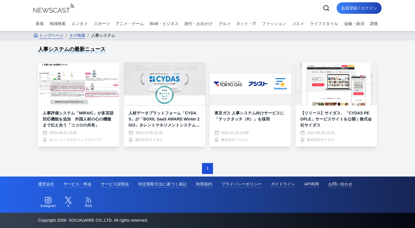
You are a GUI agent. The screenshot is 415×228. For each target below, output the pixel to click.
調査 (374, 23)
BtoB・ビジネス (164, 23)
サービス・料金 (77, 184)
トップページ (48, 35)
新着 (40, 23)
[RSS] (88, 202)
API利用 (311, 184)
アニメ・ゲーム (130, 23)
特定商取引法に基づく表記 (162, 184)
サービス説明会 (115, 184)
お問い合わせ (340, 184)
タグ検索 (77, 35)
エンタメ (79, 23)
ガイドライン (283, 184)
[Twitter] (68, 202)
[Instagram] (48, 202)
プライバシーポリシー (241, 184)
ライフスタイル (324, 23)
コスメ (298, 23)
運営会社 (46, 184)
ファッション (274, 23)
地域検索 (58, 23)
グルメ (224, 23)
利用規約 (204, 184)
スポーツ (102, 23)
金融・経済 (354, 23)
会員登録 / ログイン (359, 8)
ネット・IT (246, 23)
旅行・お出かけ (198, 23)
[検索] (326, 8)
